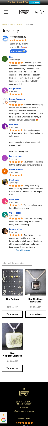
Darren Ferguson (17, 99)
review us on (18, 51)
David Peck (14, 199)
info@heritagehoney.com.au (24, 411)
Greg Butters (15, 89)
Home (4, 25)
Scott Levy (14, 180)
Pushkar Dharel (16, 169)
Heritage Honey (18, 36)
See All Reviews (23, 250)
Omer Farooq (15, 213)
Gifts (19, 25)
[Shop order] (17, 263)
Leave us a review (24, 418)
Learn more (35, 2)
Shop (12, 25)
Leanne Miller (15, 229)
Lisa (11, 57)
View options (12, 314)
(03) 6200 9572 (24, 407)
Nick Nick (13, 124)
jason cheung (15, 156)
